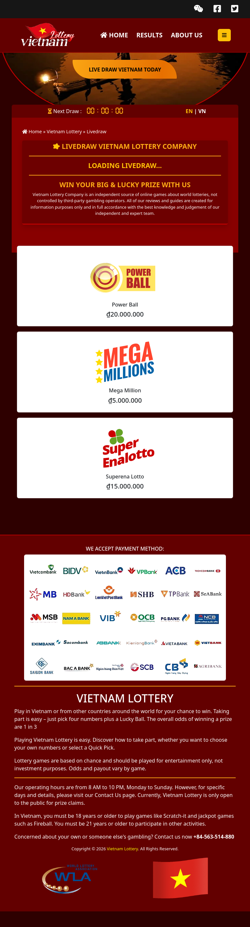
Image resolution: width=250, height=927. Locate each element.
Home (114, 35)
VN (202, 111)
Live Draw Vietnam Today (125, 69)
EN (191, 111)
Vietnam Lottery (122, 849)
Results (149, 35)
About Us (186, 35)
